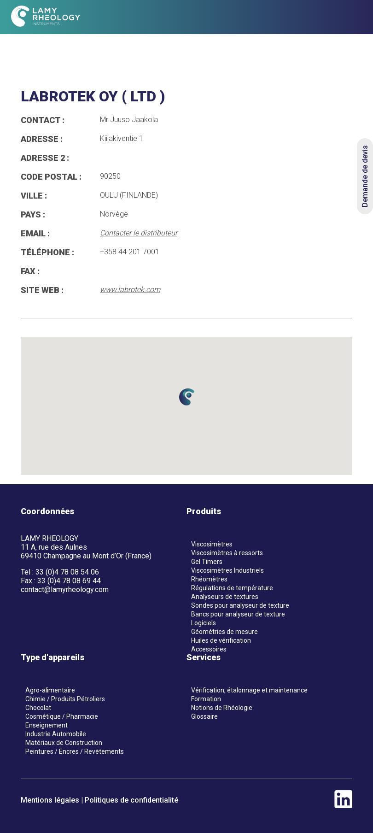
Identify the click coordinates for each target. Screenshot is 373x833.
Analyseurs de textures (224, 596)
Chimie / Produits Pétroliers (65, 699)
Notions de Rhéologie (221, 707)
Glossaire (204, 716)
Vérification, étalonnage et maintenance (249, 690)
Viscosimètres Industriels (227, 570)
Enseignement (46, 725)
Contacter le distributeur (138, 233)
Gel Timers (206, 561)
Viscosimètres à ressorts (227, 553)
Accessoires (209, 649)
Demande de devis (365, 176)
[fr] (317, 17)
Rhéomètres (209, 579)
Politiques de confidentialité (131, 800)
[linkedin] (343, 805)
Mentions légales (50, 800)
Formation (206, 699)
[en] (334, 17)
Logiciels (203, 623)
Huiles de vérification (221, 640)
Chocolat (38, 707)
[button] (186, 396)
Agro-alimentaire (50, 690)
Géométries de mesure (224, 631)
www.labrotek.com (130, 289)
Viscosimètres (212, 544)
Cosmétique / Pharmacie (61, 716)
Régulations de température (232, 588)
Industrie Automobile (55, 734)
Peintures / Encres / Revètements (74, 751)
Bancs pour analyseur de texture (238, 614)
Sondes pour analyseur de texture (240, 605)
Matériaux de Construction (63, 742)
